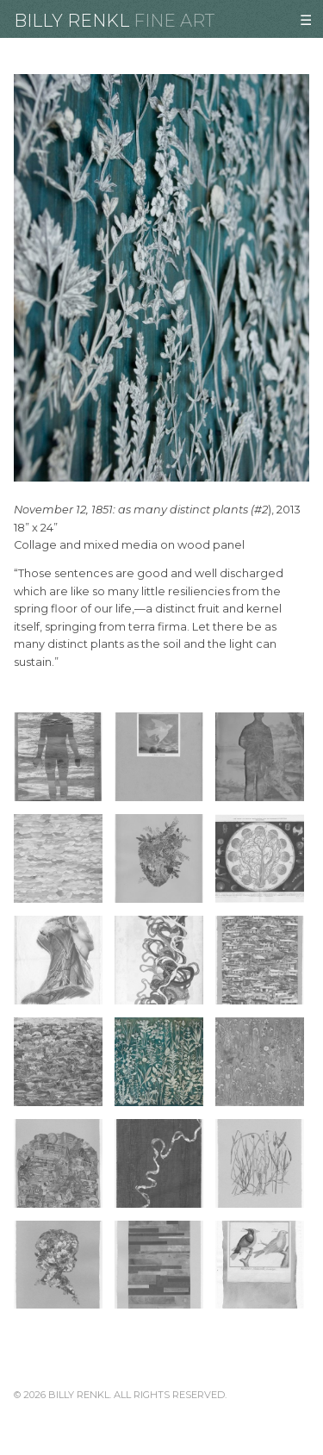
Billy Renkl (71, 20)
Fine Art (174, 20)
